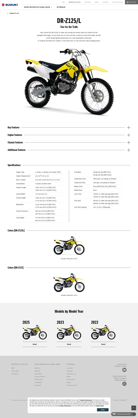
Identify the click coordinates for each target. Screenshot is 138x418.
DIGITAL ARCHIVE (38, 379)
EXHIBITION (37, 371)
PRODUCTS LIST (14, 13)
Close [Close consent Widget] (103, 410)
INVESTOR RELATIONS (117, 2)
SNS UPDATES (15, 374)
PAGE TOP (133, 408)
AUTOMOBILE (87, 2)
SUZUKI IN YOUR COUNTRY (124, 414)
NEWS (13, 368)
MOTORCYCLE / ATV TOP (74, 2)
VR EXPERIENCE (38, 382)
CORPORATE (105, 2)
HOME (63, 2)
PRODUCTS (37, 368)
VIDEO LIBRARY (38, 374)
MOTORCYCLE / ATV (71, 374)
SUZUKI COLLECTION (72, 385)
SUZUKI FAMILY (15, 371)
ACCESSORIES (37, 385)
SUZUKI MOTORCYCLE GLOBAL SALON (47, 364)
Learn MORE (70, 368)
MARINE (97, 2)
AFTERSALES (61, 7)
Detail (35, 344)
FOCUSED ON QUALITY (39, 376)
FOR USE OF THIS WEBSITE (120, 400)
